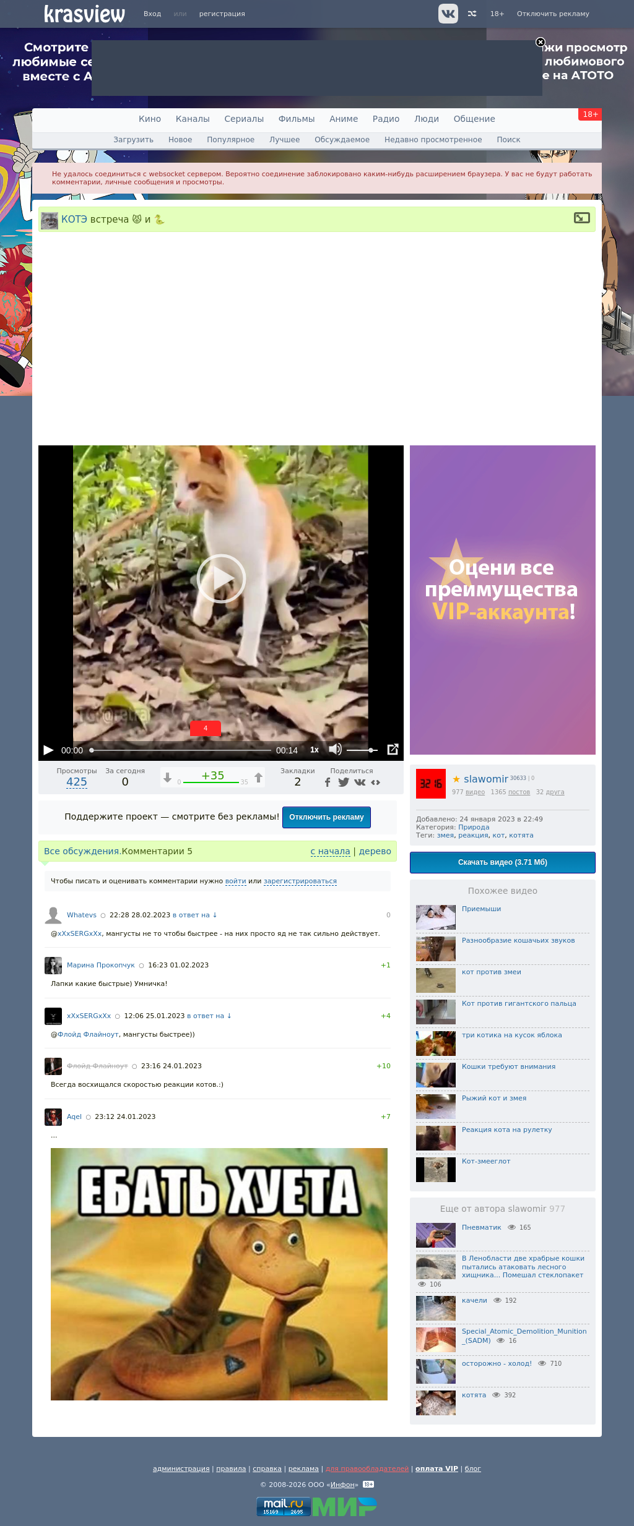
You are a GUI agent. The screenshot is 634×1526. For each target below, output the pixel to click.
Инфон (343, 1485)
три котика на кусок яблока (512, 1035)
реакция (473, 835)
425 (76, 781)
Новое (180, 139)
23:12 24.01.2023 (125, 1117)
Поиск (508, 139)
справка (267, 1469)
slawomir (480, 779)
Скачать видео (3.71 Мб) (502, 862)
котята (521, 835)
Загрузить (133, 139)
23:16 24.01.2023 (171, 1066)
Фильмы (297, 119)
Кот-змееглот (486, 1161)
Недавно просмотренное (433, 139)
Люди (426, 119)
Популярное (230, 139)
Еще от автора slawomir (502, 1209)
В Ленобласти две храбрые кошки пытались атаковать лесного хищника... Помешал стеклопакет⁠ (523, 1267)
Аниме (343, 119)
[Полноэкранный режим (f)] (392, 749)
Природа (473, 827)
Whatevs (82, 915)
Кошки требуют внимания (508, 1067)
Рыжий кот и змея (494, 1098)
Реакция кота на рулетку (507, 1130)
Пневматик (482, 1228)
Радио (386, 119)
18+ (497, 14)
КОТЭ (74, 219)
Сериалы (244, 119)
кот (499, 835)
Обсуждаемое (342, 139)
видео (475, 792)
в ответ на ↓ (195, 915)
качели (474, 1301)
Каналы (193, 119)
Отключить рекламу (553, 14)
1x (314, 749)
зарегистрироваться (300, 881)
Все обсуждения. (83, 851)
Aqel (74, 1117)
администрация (181, 1469)
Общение (474, 119)
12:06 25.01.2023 (154, 1016)
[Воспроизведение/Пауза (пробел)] (48, 749)
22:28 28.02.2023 (140, 915)
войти (235, 881)
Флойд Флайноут (88, 1035)
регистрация (222, 14)
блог (473, 1469)
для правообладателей (367, 1469)
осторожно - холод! (497, 1364)
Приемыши (481, 909)
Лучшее (284, 139)
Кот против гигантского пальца (519, 1004)
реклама (304, 1469)
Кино (150, 119)
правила (231, 1469)
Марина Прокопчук (101, 965)
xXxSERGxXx (80, 934)
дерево (374, 851)
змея (445, 835)
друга (555, 792)
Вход (152, 14)
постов (519, 792)
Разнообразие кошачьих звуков (518, 941)
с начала (330, 851)
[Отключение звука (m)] (335, 749)
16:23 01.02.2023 (178, 965)
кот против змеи (491, 972)
